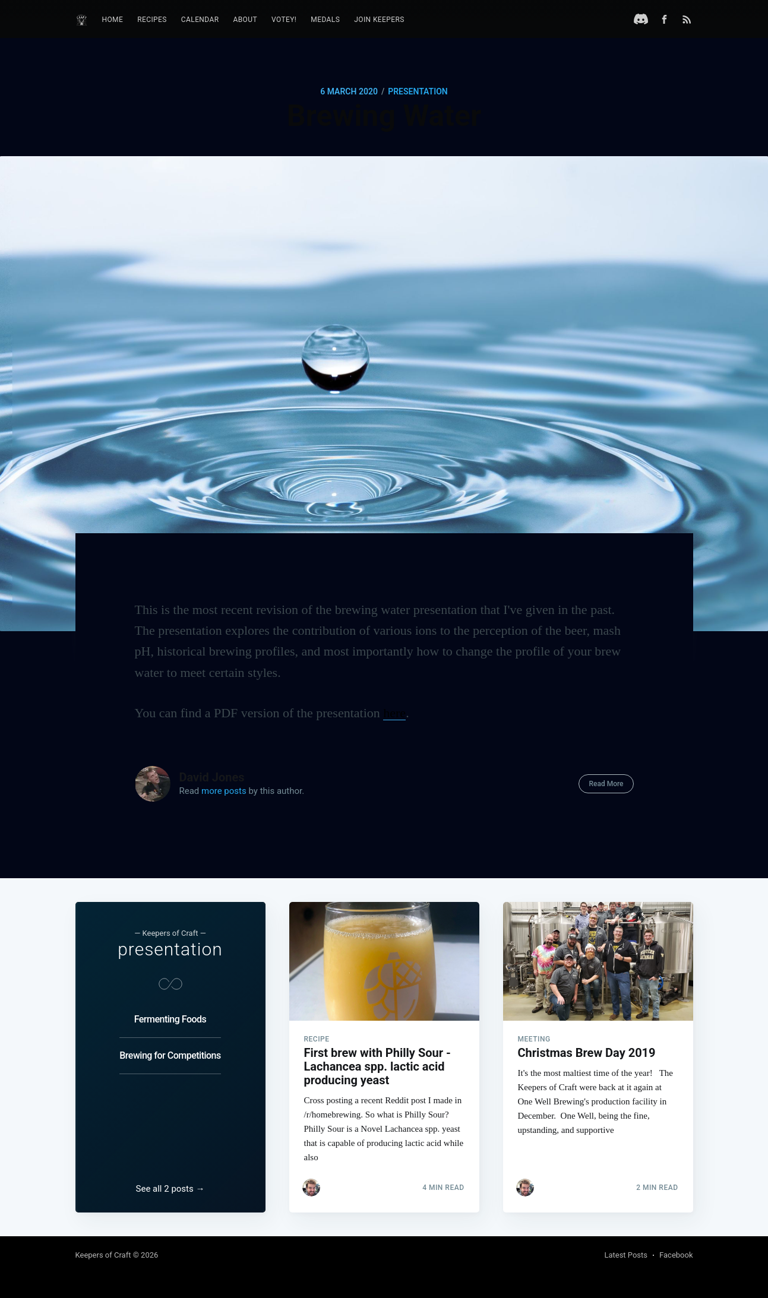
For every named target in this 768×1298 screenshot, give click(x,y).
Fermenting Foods (170, 1019)
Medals (325, 19)
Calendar (200, 19)
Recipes (152, 19)
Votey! (283, 19)
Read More (606, 784)
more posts (223, 791)
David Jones (212, 777)
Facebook (676, 1254)
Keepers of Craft (103, 1254)
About (245, 19)
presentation (418, 91)
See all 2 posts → (170, 1188)
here (394, 712)
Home (113, 19)
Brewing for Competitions (170, 1055)
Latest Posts (625, 1254)
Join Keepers (379, 19)
